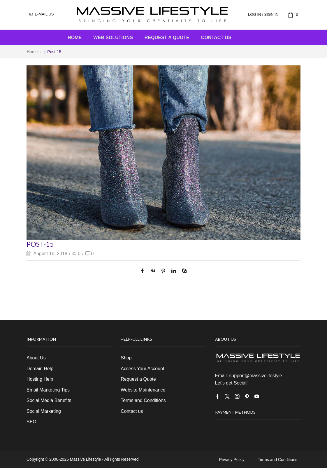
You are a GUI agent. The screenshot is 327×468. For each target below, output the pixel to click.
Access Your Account (142, 368)
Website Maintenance (143, 389)
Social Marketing (44, 411)
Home (75, 37)
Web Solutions (113, 37)
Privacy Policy (232, 459)
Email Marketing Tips (48, 389)
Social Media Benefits (49, 400)
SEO (31, 421)
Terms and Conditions (143, 400)
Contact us (216, 37)
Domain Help (40, 368)
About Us (36, 357)
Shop (126, 357)
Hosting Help (40, 379)
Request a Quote (167, 37)
